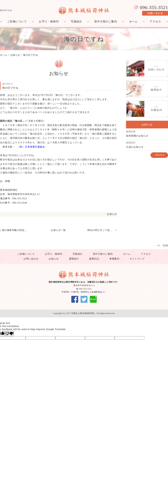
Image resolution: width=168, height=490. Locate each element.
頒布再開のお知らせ (137, 136)
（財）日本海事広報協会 (31, 147)
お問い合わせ (30, 258)
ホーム (133, 21)
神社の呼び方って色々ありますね (100, 230)
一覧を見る (159, 155)
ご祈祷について (17, 21)
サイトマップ (137, 258)
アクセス (155, 21)
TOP (165, 245)
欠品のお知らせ (134, 147)
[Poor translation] (9, 333)
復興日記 (94, 258)
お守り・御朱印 (49, 21)
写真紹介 (76, 21)
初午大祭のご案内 (105, 21)
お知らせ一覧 (58, 230)
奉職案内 (114, 258)
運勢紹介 (74, 258)
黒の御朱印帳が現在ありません (15, 230)
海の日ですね (30, 55)
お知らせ (15, 55)
